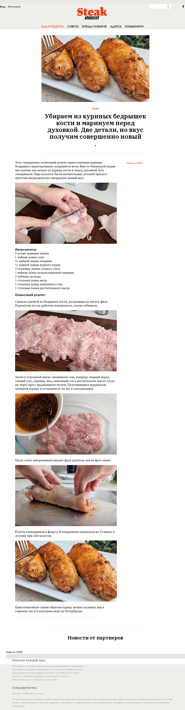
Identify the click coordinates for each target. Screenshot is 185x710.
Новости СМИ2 (134, 163)
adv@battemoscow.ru (32, 693)
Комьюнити (134, 27)
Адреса (115, 27)
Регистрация (14, 6)
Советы (72, 27)
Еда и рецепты (53, 27)
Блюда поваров (94, 27)
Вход (3, 6)
